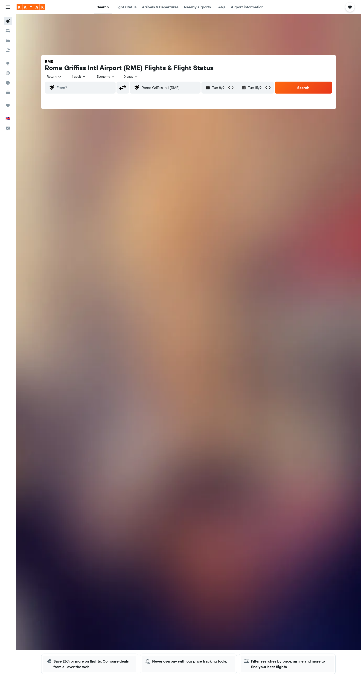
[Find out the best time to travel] (8, 82)
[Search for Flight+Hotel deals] (8, 50)
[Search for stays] (8, 30)
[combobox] (54, 76)
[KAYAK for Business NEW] (8, 92)
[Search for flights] (8, 21)
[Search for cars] (8, 40)
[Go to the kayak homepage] (31, 7)
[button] (8, 7)
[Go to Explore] (8, 63)
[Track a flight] (8, 73)
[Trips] (8, 105)
